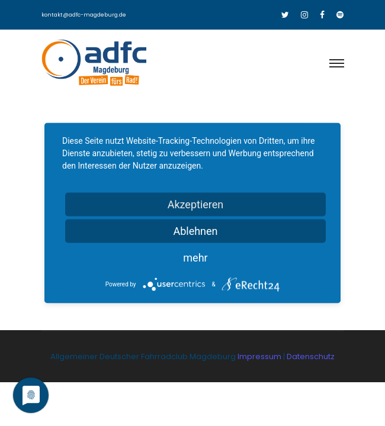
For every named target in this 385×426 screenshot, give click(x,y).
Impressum (260, 356)
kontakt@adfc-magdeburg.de (83, 14)
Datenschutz (311, 356)
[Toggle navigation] (336, 64)
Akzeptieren (196, 204)
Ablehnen (195, 231)
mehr (195, 257)
